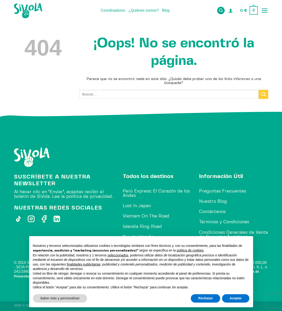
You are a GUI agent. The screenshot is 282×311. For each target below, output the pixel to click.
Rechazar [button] (205, 298)
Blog (166, 10)
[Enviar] (263, 94)
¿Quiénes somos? (144, 10)
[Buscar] (221, 10)
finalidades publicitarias (84, 264)
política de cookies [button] (190, 250)
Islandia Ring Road (142, 227)
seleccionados (118, 255)
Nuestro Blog (213, 201)
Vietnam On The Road (146, 216)
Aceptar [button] (236, 298)
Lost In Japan (137, 206)
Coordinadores (113, 10)
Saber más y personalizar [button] (60, 298)
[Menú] (264, 10)
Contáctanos (212, 212)
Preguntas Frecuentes (222, 191)
